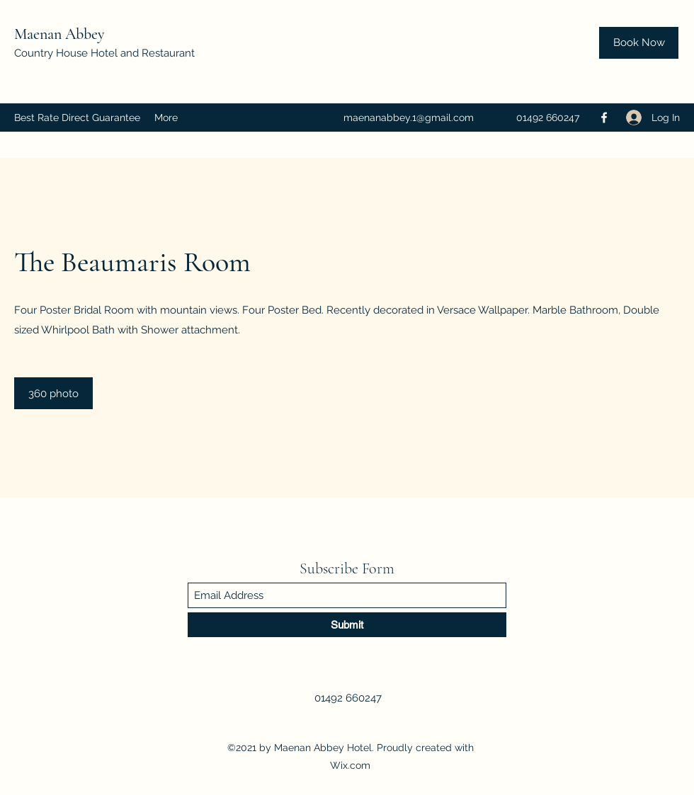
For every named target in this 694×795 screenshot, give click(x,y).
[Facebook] (604, 117)
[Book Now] (638, 43)
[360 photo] (53, 393)
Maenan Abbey (61, 34)
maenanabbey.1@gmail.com (408, 117)
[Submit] (347, 624)
